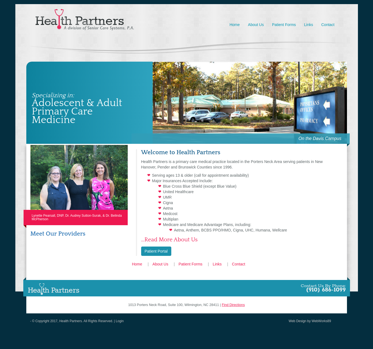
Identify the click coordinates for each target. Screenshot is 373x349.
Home (234, 24)
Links (308, 24)
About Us (256, 24)
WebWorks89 (321, 321)
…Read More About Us (169, 239)
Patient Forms (284, 24)
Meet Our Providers (58, 233)
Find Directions (233, 305)
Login (120, 321)
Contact (327, 24)
